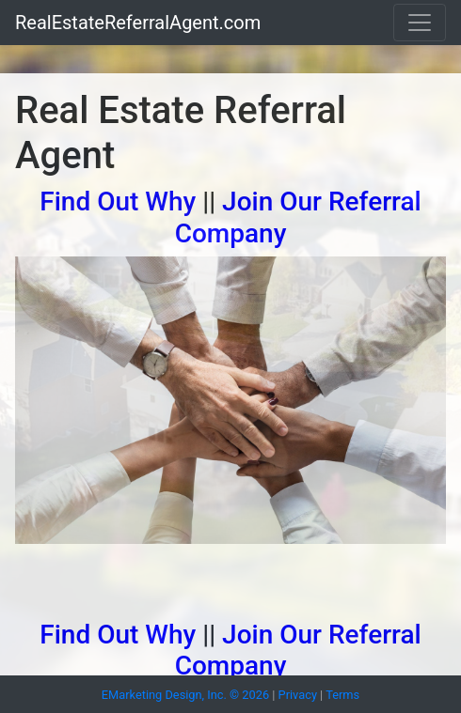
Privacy (297, 695)
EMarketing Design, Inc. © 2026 (185, 695)
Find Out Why (118, 201)
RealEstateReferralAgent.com (138, 22)
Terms (342, 695)
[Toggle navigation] (419, 22)
